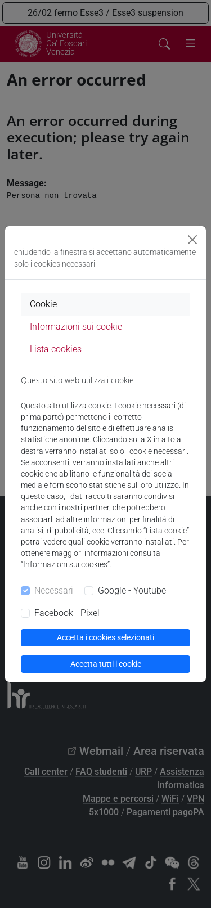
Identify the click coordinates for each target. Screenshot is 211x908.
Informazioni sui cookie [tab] (76, 326)
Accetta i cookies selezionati (105, 637)
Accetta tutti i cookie (105, 663)
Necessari (53, 590)
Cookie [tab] (43, 304)
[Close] (192, 240)
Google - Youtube (132, 590)
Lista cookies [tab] (56, 349)
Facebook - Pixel (67, 613)
